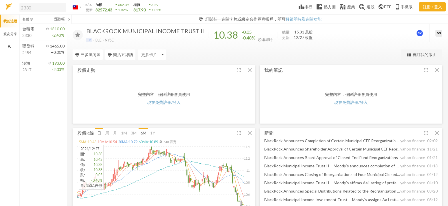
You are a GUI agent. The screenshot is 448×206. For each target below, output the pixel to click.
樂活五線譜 (120, 54)
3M (134, 132)
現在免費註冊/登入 (164, 102)
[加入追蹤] (78, 35)
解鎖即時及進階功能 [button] (303, 19)
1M (124, 132)
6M (143, 132)
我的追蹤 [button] (10, 21)
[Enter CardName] (152, 54)
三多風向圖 (88, 54)
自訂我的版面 (422, 55)
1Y (152, 132)
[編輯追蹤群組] (9, 46)
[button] (41, 7)
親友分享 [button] (10, 34)
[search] (42, 7)
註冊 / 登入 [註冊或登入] (432, 6)
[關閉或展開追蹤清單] (69, 19)
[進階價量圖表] (420, 33)
